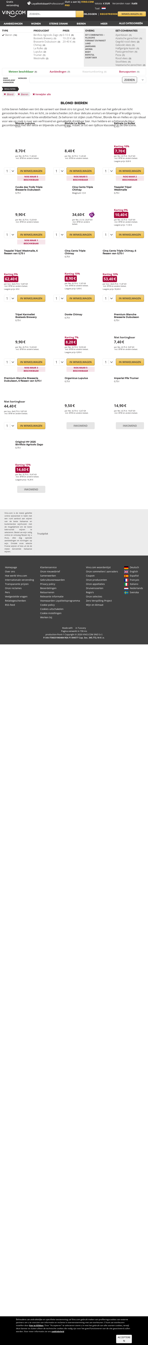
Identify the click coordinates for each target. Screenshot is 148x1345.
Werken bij (46, 617)
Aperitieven (124, 35)
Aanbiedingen (60, 71)
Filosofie (90, 37)
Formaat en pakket (95, 40)
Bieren (11, 35)
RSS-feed (10, 604)
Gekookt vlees (125, 45)
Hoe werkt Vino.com (16, 575)
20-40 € (69, 41)
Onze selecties (94, 596)
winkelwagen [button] (132, 14)
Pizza (120, 55)
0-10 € (68, 35)
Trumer (39, 55)
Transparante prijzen (17, 584)
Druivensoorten (94, 588)
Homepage (11, 567)
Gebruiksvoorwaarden (52, 579)
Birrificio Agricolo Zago (48, 35)
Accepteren (124, 1339)
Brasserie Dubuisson (47, 41)
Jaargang (90, 46)
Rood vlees (123, 58)
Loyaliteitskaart (41, 3)
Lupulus (40, 51)
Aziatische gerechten (129, 38)
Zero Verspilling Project (99, 600)
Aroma (88, 49)
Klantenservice (48, 567)
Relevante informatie (52, 596)
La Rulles (40, 48)
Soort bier (91, 57)
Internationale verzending (19, 579)
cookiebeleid (58, 1331)
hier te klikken (36, 1325)
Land (88, 43)
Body (88, 52)
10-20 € (69, 38)
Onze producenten (96, 579)
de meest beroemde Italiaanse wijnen (18, 549)
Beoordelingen (48, 588)
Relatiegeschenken (15, 600)
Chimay (39, 45)
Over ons (10, 571)
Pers (7, 592)
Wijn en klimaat (94, 604)
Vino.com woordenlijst (98, 567)
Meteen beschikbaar (23, 71)
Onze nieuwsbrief (50, 571)
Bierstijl (89, 54)
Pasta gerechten (126, 51)
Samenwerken (48, 575)
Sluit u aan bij (79, 3)
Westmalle (41, 58)
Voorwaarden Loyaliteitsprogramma (60, 600)
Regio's (90, 592)
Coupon (90, 575)
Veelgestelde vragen (16, 596)
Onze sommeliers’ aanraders (102, 571)
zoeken (129, 80)
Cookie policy (47, 604)
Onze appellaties (95, 584)
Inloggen (90, 14)
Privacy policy (47, 584)
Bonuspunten (129, 71)
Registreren (109, 14)
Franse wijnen (10, 546)
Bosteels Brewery (45, 38)
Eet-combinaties (95, 35)
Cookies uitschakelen (52, 609)
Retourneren (47, 592)
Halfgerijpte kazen (127, 48)
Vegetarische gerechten (130, 65)
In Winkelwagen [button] (31, 171)
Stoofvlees (123, 61)
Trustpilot (42, 533)
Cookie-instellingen (51, 613)
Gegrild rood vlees (127, 41)
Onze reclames (13, 588)
